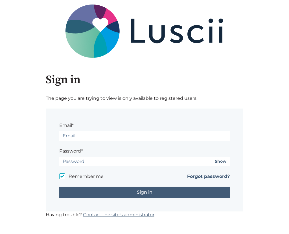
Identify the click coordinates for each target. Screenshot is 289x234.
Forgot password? (208, 176)
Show (220, 161)
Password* (71, 151)
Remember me (86, 176)
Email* (66, 125)
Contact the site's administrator (118, 214)
